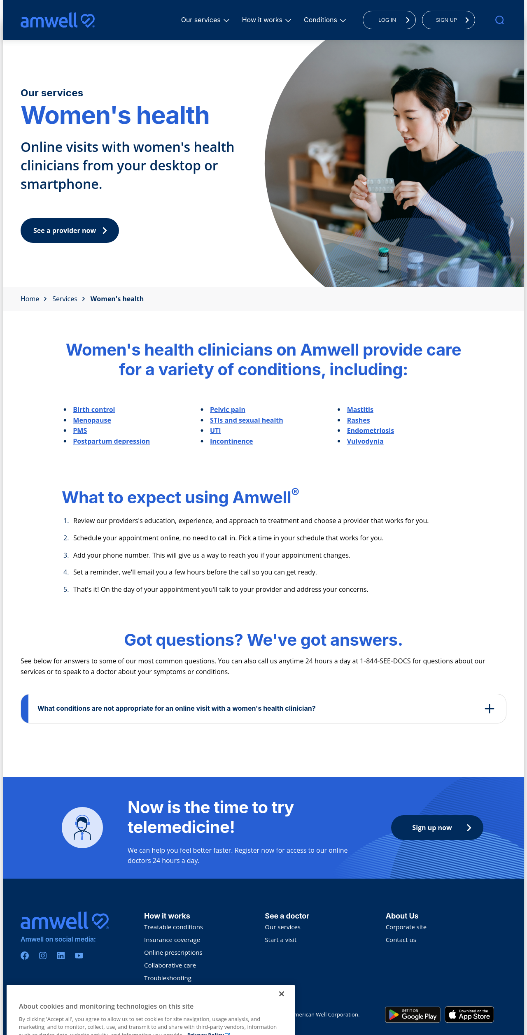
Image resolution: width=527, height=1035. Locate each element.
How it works (263, 20)
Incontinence (231, 441)
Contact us (401, 939)
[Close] (282, 1010)
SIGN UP (454, 19)
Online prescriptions (173, 952)
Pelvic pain (227, 409)
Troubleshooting (167, 978)
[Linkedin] (61, 956)
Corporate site (406, 927)
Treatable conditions (173, 927)
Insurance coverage (172, 939)
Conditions (322, 20)
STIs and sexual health (246, 420)
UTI (215, 430)
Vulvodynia (365, 441)
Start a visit (280, 939)
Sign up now (444, 827)
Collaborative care (170, 965)
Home (34, 298)
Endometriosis (370, 430)
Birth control (94, 409)
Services (68, 298)
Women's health (117, 298)
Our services (202, 20)
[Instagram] (43, 956)
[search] (499, 20)
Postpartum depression (111, 441)
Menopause (92, 420)
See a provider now (72, 230)
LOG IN (396, 19)
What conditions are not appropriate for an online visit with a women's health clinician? (176, 708)
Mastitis (360, 409)
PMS (80, 430)
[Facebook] (25, 956)
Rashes (358, 420)
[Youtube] (79, 956)
